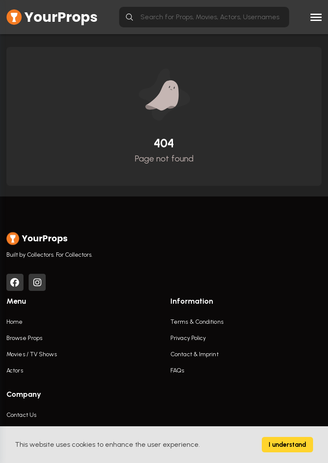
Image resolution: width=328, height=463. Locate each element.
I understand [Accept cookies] (287, 444)
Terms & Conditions (196, 321)
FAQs (177, 370)
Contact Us (21, 415)
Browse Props (24, 338)
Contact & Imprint (194, 354)
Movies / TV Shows (31, 354)
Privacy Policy (188, 338)
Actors (14, 370)
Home (14, 321)
